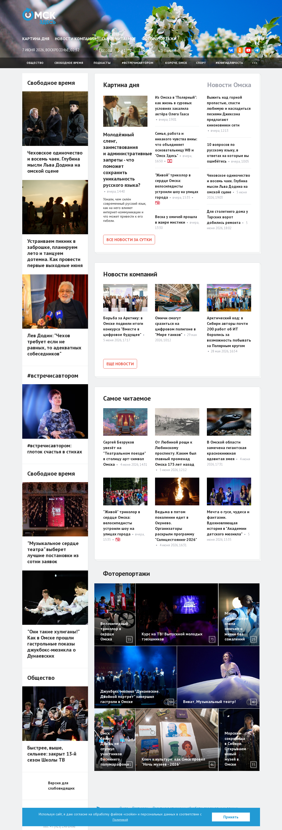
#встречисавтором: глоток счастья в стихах (54, 448)
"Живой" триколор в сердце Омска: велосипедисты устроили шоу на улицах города (176, 186)
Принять (230, 817)
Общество (35, 63)
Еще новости (120, 362)
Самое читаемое (119, 38)
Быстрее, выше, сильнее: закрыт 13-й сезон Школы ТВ (51, 753)
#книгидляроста (229, 63)
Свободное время (68, 63)
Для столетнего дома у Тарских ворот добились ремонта (227, 217)
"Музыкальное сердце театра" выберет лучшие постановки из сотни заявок (53, 552)
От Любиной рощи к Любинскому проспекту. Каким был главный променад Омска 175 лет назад (175, 450)
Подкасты (102, 63)
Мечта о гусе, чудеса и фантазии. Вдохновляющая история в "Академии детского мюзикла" (228, 520)
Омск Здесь (43, 18)
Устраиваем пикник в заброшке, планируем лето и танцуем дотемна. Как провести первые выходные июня (55, 253)
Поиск (252, 38)
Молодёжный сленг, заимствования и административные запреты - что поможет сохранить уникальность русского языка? (127, 159)
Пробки (145, 50)
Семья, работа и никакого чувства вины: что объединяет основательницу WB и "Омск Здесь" (176, 144)
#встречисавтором (137, 63)
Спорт (201, 63)
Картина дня (35, 38)
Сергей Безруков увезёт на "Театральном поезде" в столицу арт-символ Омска (124, 450)
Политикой (120, 819)
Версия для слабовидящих (61, 786)
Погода (105, 50)
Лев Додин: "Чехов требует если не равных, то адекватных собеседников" (54, 344)
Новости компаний (75, 38)
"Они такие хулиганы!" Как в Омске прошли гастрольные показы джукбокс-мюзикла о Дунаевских (53, 643)
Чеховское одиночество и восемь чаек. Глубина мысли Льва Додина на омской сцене (54, 161)
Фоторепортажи (159, 38)
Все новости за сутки (129, 239)
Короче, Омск (176, 63)
